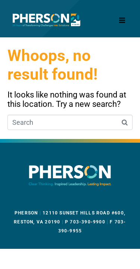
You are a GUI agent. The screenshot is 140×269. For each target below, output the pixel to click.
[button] (122, 20)
